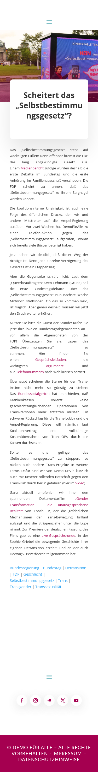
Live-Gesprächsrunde (58, 535)
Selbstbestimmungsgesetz (32, 580)
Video (79, 483)
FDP (16, 574)
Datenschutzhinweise (49, 759)
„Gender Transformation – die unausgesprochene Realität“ (49, 504)
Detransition (76, 567)
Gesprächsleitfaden (50, 359)
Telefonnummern (30, 371)
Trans (62, 580)
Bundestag (52, 567)
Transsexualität (48, 586)
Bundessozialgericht (34, 393)
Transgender (21, 586)
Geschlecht (33, 574)
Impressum (67, 753)
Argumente (55, 365)
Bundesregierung (24, 567)
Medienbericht (32, 168)
